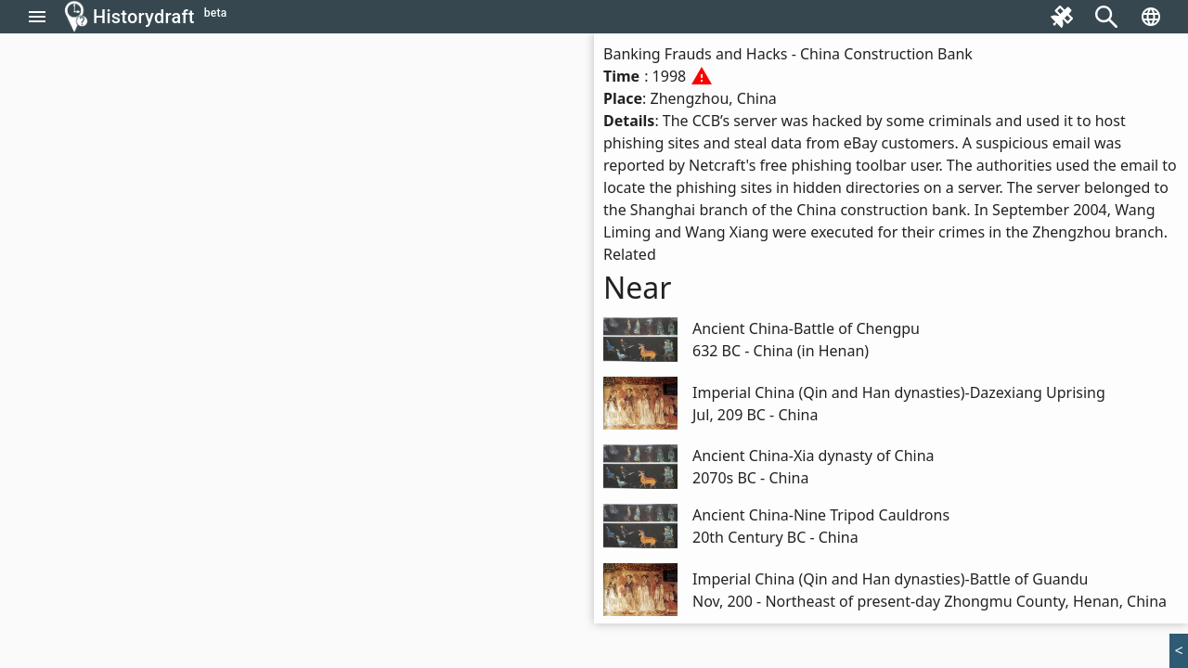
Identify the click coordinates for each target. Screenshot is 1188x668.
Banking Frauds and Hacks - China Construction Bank (788, 54)
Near (637, 287)
